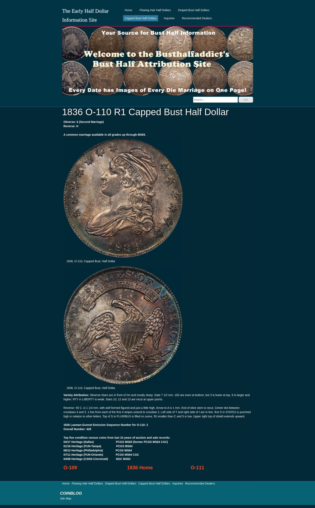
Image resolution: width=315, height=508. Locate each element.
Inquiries (169, 18)
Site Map (65, 498)
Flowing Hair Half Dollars (155, 10)
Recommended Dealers (197, 18)
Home (128, 10)
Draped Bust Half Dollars (193, 10)
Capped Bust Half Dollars (141, 18)
